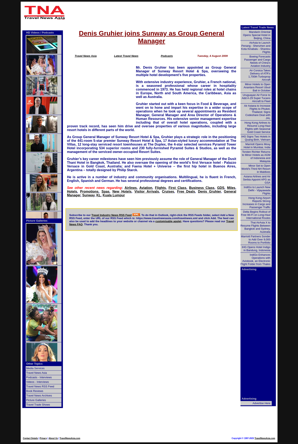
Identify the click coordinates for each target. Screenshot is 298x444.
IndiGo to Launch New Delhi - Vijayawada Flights (257, 190)
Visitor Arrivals (147, 191)
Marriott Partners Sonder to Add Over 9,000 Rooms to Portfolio (255, 239)
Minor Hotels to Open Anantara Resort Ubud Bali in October (257, 87)
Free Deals (186, 191)
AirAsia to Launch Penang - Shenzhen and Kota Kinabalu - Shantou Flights (255, 47)
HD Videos (33, 32)
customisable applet (168, 221)
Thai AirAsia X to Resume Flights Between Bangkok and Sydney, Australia (255, 227)
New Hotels (121, 191)
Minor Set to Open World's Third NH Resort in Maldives (256, 168)
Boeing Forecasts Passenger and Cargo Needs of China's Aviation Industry (257, 61)
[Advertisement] (172, 12)
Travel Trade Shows (38, 404)
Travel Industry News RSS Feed (111, 215)
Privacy (43, 438)
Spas (105, 191)
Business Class (202, 188)
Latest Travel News (126, 55)
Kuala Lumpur (114, 195)
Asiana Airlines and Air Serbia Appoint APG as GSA (256, 179)
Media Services (35, 368)
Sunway (88, 195)
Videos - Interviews (37, 381)
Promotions (89, 191)
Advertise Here (261, 403)
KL (98, 195)
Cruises (168, 191)
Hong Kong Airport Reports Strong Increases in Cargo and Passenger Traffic (256, 202)
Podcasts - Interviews (39, 377)
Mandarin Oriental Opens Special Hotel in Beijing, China (256, 35)
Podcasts (167, 55)
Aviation (145, 188)
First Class (177, 188)
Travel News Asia (86, 55)
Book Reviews (34, 391)
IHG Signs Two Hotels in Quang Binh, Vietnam (255, 138)
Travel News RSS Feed (40, 386)
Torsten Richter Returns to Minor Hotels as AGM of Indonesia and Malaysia (256, 156)
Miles (231, 188)
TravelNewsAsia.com (70, 438)
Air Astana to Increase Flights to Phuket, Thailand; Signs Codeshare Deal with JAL (257, 112)
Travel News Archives (39, 395)
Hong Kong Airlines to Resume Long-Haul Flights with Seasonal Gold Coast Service (257, 127)
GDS (220, 188)
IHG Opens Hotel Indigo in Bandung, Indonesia (256, 249)
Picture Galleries (37, 220)
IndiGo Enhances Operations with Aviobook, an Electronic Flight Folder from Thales (255, 259)
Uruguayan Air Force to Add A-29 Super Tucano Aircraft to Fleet (256, 98)
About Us (53, 438)
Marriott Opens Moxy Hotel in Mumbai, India (257, 146)
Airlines (131, 188)
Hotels (72, 191)
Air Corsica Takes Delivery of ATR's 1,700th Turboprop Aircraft (259, 75)
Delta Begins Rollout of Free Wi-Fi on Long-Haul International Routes (255, 215)
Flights (160, 188)
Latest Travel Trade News (258, 27)
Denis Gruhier (209, 191)
